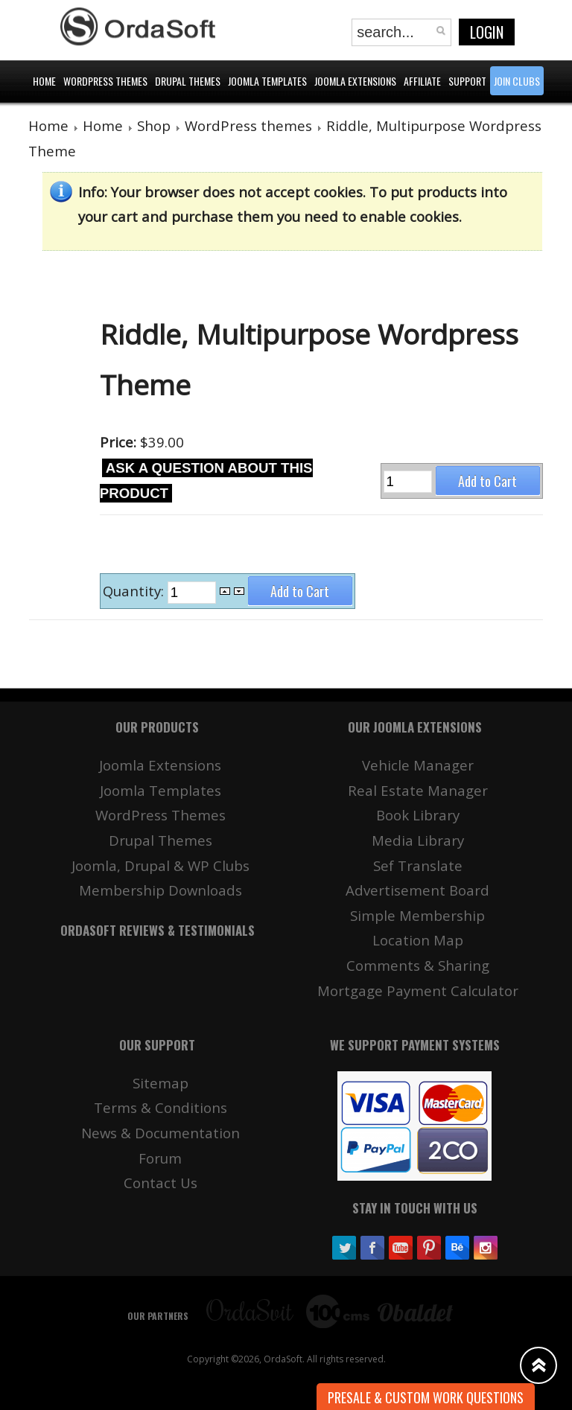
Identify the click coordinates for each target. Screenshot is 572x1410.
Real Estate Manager (418, 790)
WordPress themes (248, 125)
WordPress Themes (160, 815)
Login (486, 32)
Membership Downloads (160, 890)
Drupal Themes (160, 840)
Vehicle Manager (418, 765)
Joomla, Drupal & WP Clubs (161, 865)
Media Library (418, 840)
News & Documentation (160, 1132)
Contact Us (160, 1182)
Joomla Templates (160, 790)
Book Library (418, 815)
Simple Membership (417, 915)
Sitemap (160, 1083)
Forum (160, 1158)
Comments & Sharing (417, 965)
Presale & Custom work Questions (426, 1397)
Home (48, 125)
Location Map (417, 940)
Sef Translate (418, 865)
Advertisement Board (417, 890)
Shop (154, 125)
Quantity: (135, 591)
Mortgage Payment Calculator (417, 990)
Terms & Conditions (160, 1107)
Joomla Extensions (160, 765)
